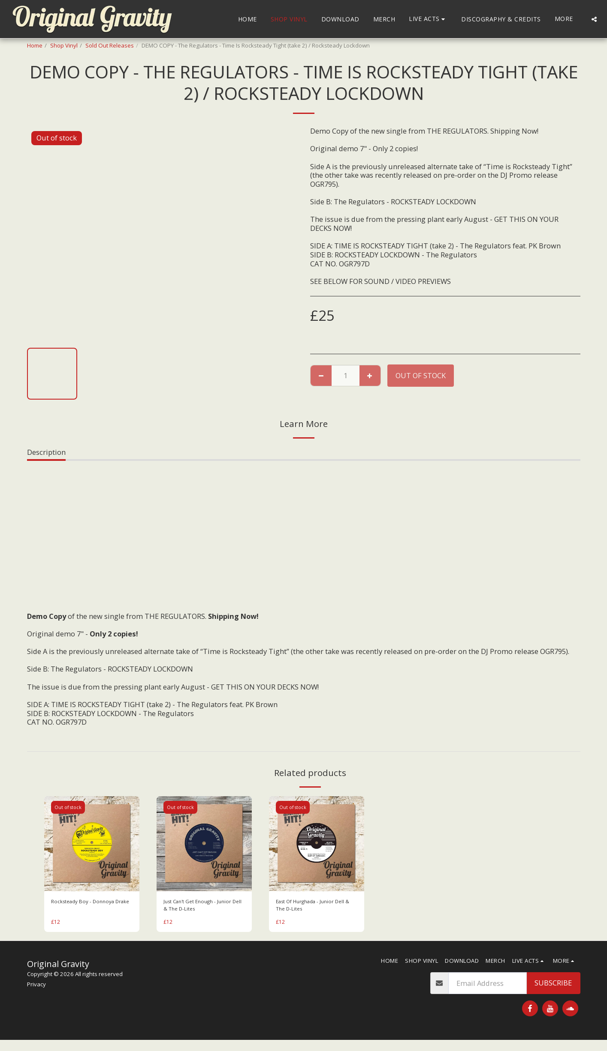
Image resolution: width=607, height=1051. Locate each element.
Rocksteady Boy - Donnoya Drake (86, 906)
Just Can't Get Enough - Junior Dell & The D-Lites (201, 906)
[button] (428, 19)
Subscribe (553, 985)
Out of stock (421, 375)
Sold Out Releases (109, 45)
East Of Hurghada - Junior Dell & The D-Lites (314, 906)
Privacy (36, 987)
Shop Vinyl (64, 45)
